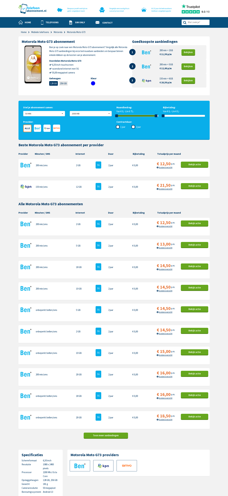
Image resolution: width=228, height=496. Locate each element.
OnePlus (153, 464)
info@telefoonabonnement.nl (39, 466)
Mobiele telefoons (40, 32)
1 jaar (122, 126)
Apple (152, 454)
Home (24, 32)
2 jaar (138, 126)
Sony (181, 469)
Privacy (117, 464)
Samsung (153, 459)
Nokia (182, 459)
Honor (182, 464)
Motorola (183, 454)
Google (152, 469)
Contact (118, 454)
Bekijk (188, 52)
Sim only (88, 459)
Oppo (182, 474)
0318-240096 (34, 462)
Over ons (88, 469)
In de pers (88, 474)
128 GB (53, 83)
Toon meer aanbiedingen (106, 371)
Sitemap (118, 474)
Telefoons (89, 454)
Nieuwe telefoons (92, 464)
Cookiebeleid (120, 459)
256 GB (63, 83)
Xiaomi (152, 474)
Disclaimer (119, 469)
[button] (50, 22)
